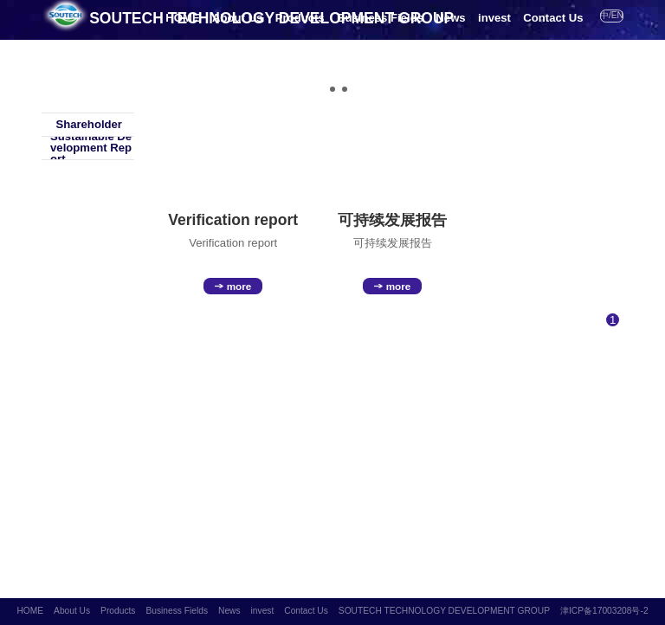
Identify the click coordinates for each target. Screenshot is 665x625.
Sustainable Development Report (87, 148)
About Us (237, 17)
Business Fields (380, 17)
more (233, 286)
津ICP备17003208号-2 (604, 611)
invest (494, 17)
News (450, 17)
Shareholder (82, 124)
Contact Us (553, 17)
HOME (182, 17)
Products (300, 17)
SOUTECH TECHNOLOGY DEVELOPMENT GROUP (444, 611)
